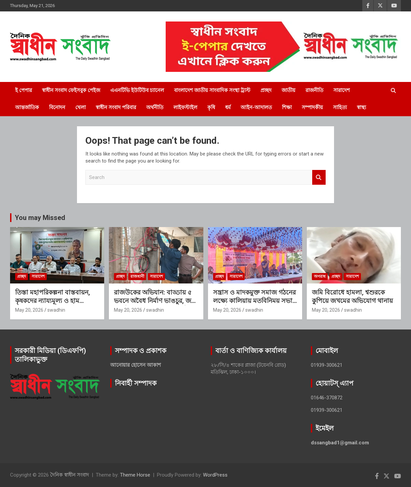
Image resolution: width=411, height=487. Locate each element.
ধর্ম (228, 107)
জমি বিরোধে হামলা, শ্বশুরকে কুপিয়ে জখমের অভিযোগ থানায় (352, 297)
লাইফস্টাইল (185, 107)
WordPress (215, 475)
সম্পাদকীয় (312, 107)
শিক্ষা (287, 107)
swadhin (56, 310)
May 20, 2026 (29, 310)
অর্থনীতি (154, 107)
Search (319, 177)
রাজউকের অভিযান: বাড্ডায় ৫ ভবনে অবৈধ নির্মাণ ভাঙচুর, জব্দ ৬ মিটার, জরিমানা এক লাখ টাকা (155, 301)
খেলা (80, 107)
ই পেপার (23, 90)
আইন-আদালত (256, 107)
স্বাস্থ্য (361, 107)
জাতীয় (288, 90)
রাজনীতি (314, 90)
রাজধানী (137, 276)
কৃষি (211, 107)
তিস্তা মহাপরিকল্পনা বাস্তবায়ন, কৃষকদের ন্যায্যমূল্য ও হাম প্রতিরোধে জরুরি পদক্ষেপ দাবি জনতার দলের (53, 305)
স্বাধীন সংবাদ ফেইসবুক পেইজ (71, 90)
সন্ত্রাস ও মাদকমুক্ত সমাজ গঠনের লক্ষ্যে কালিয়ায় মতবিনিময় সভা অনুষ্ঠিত (254, 301)
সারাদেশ (341, 90)
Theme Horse (135, 475)
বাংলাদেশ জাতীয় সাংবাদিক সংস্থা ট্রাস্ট (212, 90)
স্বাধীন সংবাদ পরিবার (116, 107)
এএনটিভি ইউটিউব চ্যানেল (137, 90)
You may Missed (40, 218)
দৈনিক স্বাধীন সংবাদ (69, 475)
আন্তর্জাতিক (27, 107)
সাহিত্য (340, 107)
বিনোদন (57, 107)
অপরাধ (320, 276)
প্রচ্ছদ (266, 90)
